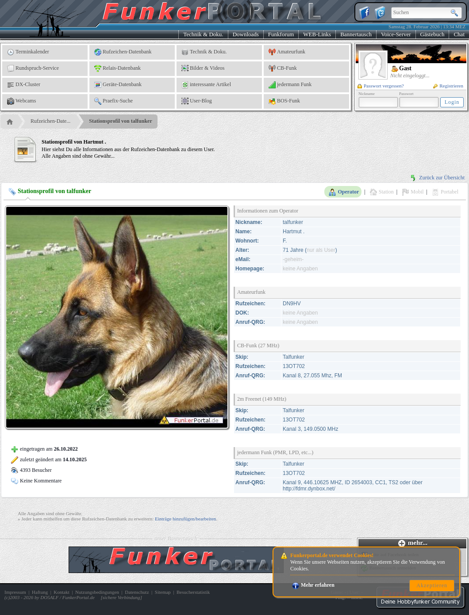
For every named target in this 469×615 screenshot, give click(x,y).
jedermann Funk (290, 84)
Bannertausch (356, 34)
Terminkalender (28, 52)
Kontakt (61, 592)
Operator (344, 192)
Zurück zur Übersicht (437, 178)
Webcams (21, 101)
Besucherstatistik (193, 592)
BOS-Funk (284, 101)
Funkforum (281, 34)
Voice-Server (396, 34)
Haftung (40, 592)
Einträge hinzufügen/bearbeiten (185, 518)
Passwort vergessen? (381, 85)
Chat (459, 34)
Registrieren (448, 85)
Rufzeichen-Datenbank (123, 52)
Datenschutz (137, 592)
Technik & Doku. (203, 34)
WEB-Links (317, 34)
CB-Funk (283, 68)
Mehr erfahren (313, 585)
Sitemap (163, 592)
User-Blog (196, 101)
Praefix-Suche (113, 101)
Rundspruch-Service (33, 68)
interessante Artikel (206, 84)
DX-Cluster (23, 84)
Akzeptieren (431, 585)
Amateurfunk (287, 52)
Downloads (246, 34)
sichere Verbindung (121, 597)
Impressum (15, 592)
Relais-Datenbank (117, 68)
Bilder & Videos (202, 68)
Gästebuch (432, 34)
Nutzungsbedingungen (97, 592)
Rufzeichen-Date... (50, 121)
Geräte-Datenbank (118, 84)
